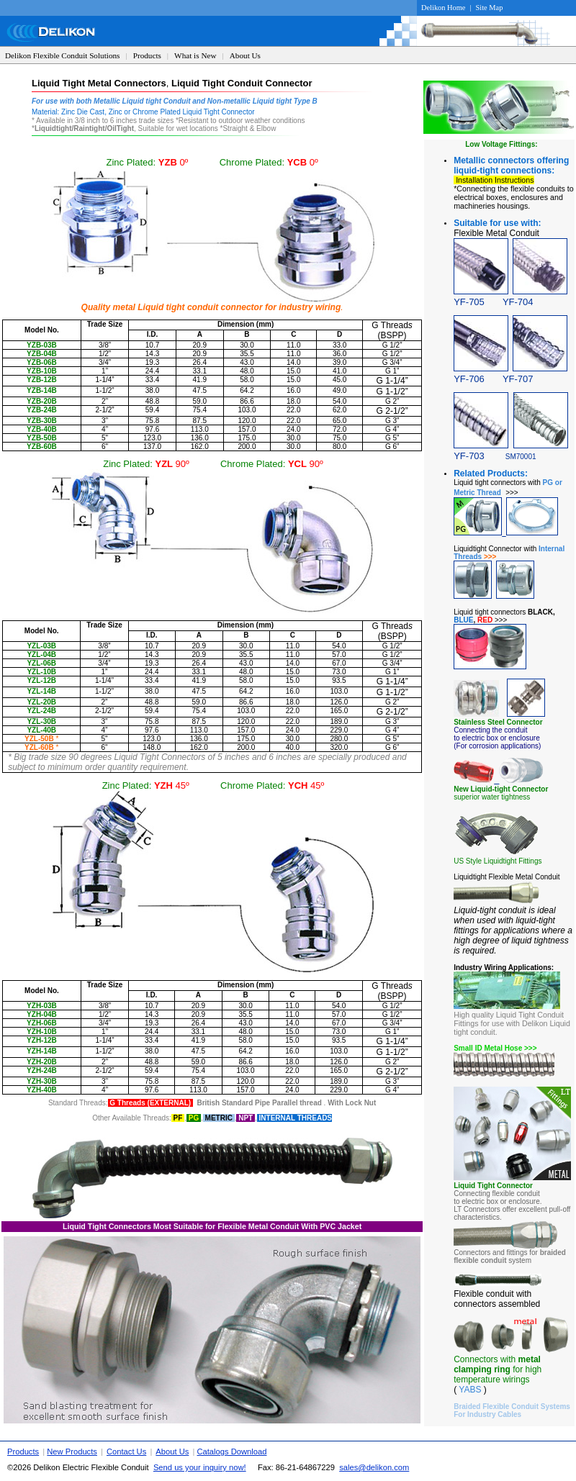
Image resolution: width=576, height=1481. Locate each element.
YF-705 (469, 301)
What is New (195, 55)
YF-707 (518, 378)
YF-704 (518, 301)
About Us (245, 55)
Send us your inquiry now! (199, 1467)
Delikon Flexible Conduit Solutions (62, 55)
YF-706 (478, 378)
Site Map (489, 8)
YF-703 (469, 455)
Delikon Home (443, 8)
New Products (72, 1451)
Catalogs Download (231, 1451)
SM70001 (520, 457)
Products (147, 55)
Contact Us (126, 1451)
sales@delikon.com (374, 1467)
